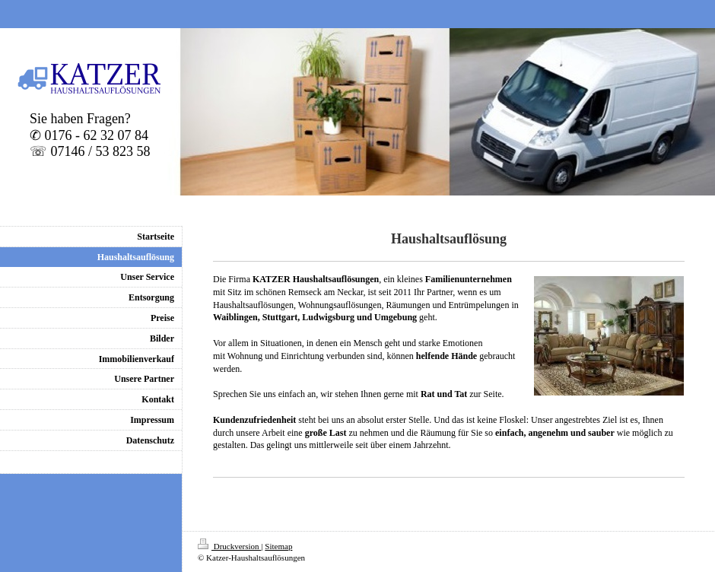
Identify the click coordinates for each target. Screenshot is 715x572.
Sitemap (278, 546)
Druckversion (229, 546)
